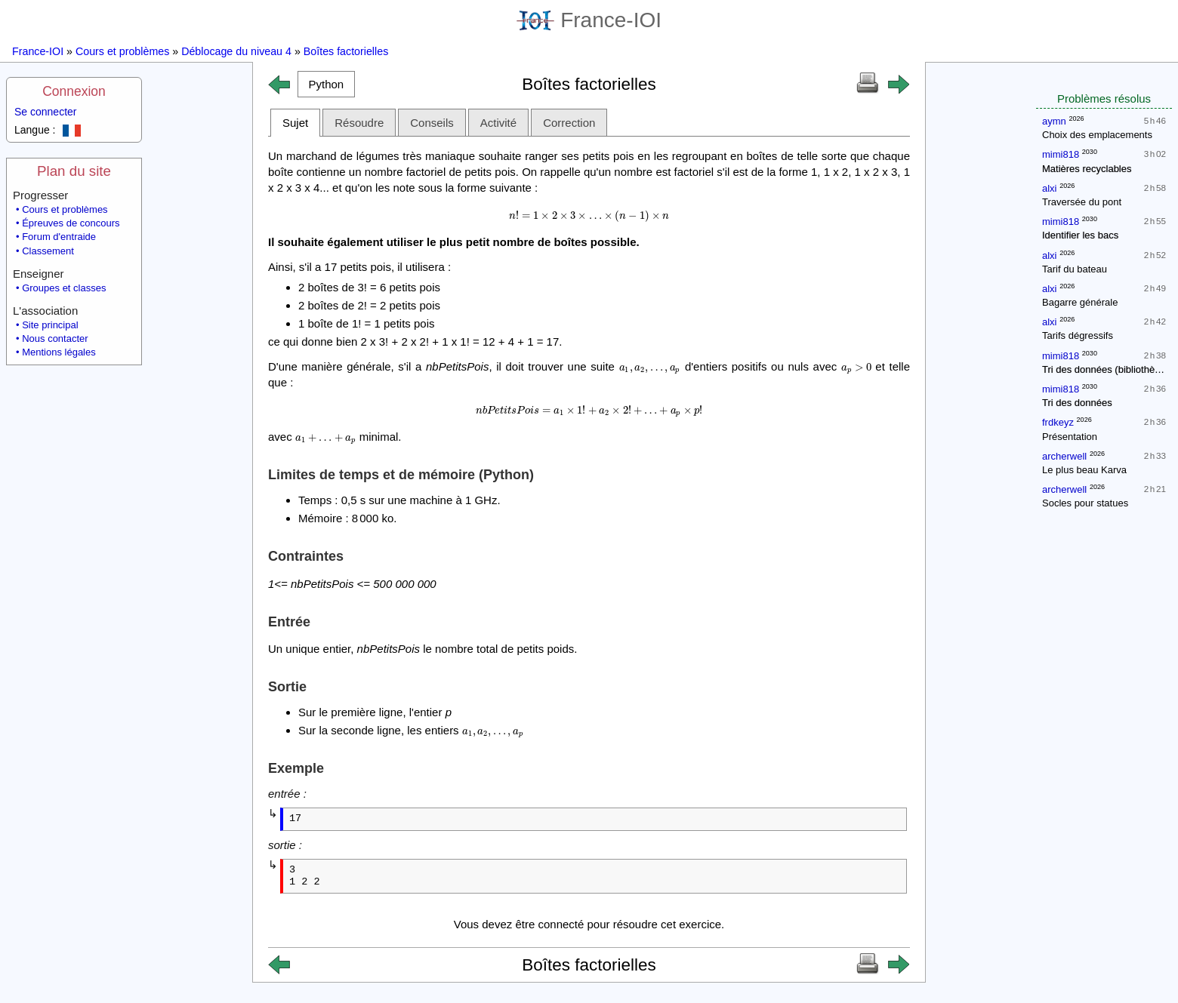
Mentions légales (59, 352)
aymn (1054, 121)
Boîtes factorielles (346, 51)
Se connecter (45, 112)
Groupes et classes (64, 288)
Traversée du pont (1081, 202)
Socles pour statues (1085, 503)
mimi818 (1060, 154)
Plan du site (74, 171)
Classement (48, 251)
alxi (1049, 188)
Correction (569, 122)
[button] (326, 84)
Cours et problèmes (122, 51)
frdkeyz (1058, 422)
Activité (498, 122)
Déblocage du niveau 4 (236, 51)
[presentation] (589, 214)
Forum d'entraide (59, 236)
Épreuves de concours (70, 223)
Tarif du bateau (1074, 269)
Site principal (50, 325)
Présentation (1069, 436)
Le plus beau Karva (1084, 469)
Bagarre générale (1080, 302)
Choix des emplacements (1097, 134)
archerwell (1064, 456)
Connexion (74, 91)
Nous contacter (55, 338)
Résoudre (359, 122)
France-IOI (589, 20)
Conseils (432, 122)
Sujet (295, 122)
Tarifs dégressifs (1077, 335)
